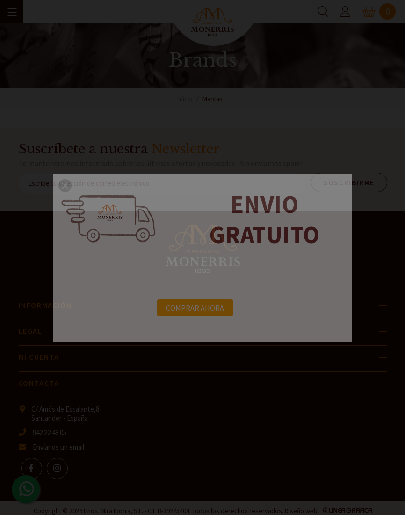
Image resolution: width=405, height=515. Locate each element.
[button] (65, 185)
